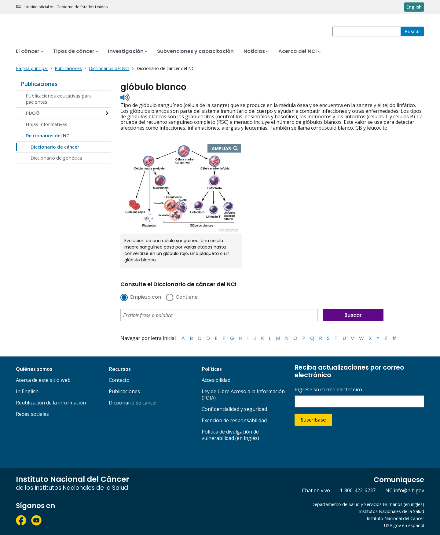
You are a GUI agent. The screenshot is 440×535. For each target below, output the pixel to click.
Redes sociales (32, 414)
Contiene (187, 297)
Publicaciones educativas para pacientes (59, 99)
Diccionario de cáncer (55, 147)
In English (27, 391)
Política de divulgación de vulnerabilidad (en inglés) (230, 434)
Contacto (119, 380)
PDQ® (33, 113)
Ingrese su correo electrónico (328, 389)
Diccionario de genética (56, 158)
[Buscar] (412, 31)
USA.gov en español (404, 525)
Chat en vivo (316, 490)
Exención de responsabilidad (234, 420)
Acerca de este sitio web (43, 380)
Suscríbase (313, 419)
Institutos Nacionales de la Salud (391, 511)
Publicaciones (39, 83)
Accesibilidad (216, 380)
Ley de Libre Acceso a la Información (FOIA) (243, 394)
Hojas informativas (46, 124)
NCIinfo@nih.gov (404, 490)
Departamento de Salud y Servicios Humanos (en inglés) (367, 504)
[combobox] (366, 31)
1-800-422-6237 (358, 490)
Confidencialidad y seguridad (234, 409)
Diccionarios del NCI (48, 135)
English (414, 7)
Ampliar (226, 149)
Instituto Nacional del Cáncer (395, 518)
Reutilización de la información (51, 402)
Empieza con (145, 297)
